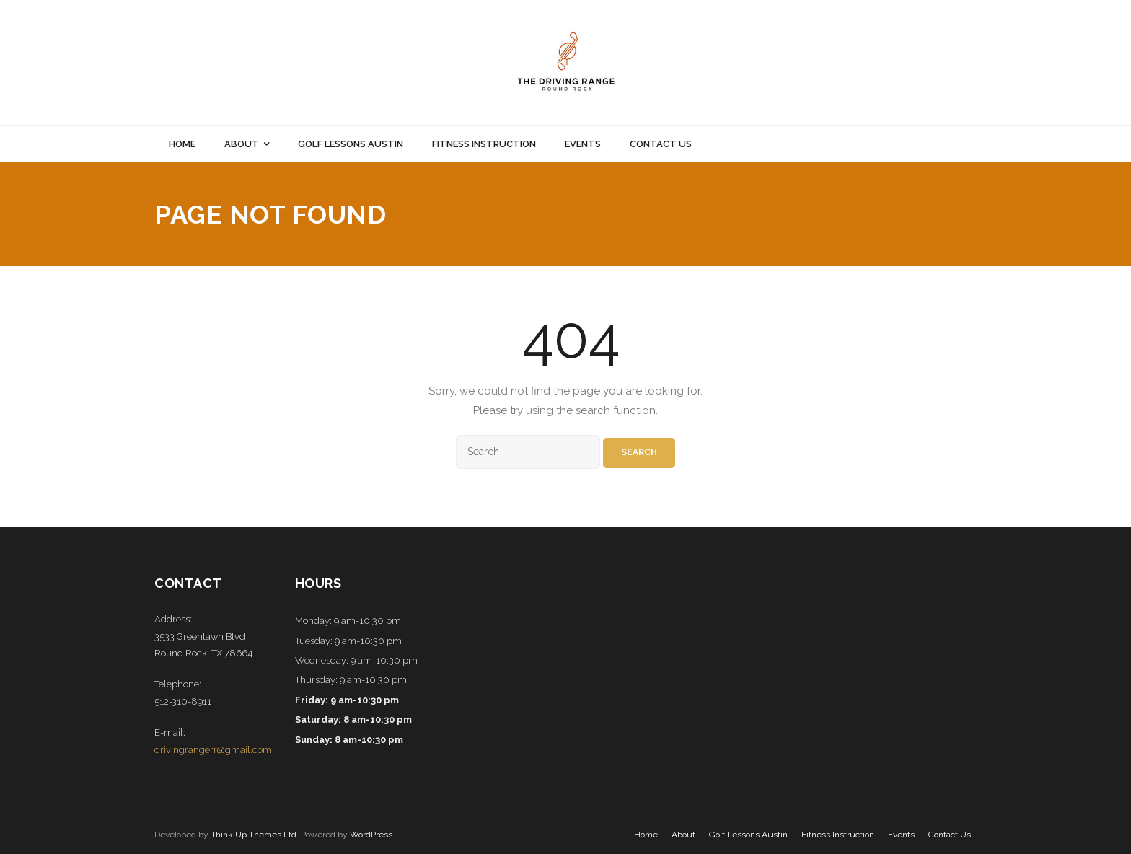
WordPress (371, 834)
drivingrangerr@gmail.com (213, 749)
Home (646, 834)
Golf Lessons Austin (748, 834)
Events (901, 834)
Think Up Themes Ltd (253, 834)
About (683, 834)
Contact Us (949, 834)
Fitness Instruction (837, 834)
